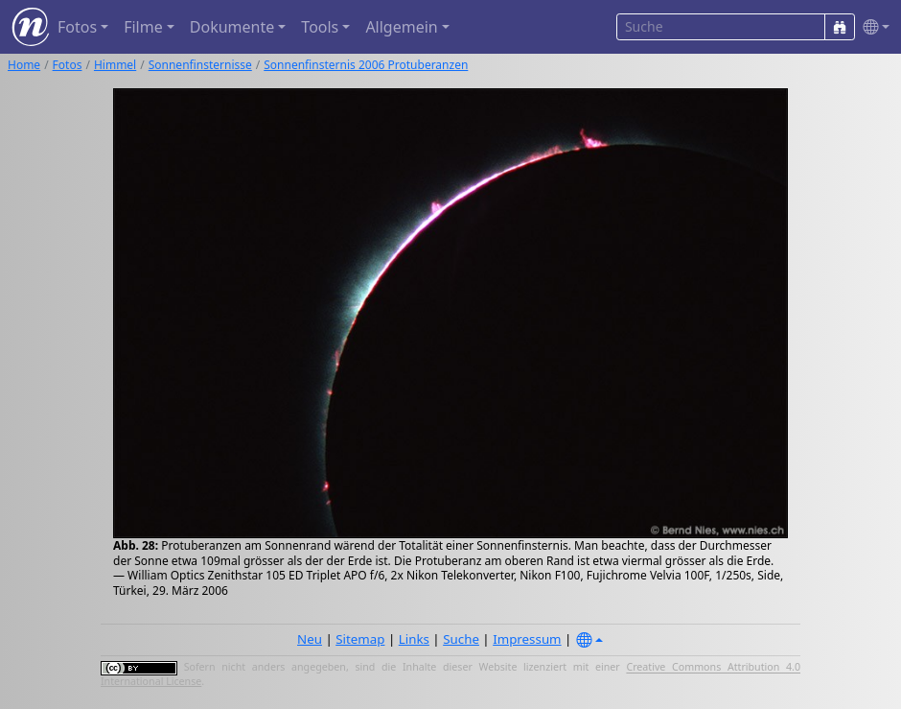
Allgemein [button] (401, 26)
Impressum (527, 639)
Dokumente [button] (232, 26)
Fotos (67, 65)
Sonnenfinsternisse (200, 65)
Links (414, 639)
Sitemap (359, 639)
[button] (872, 27)
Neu (309, 639)
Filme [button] (143, 26)
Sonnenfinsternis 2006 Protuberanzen (366, 65)
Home (24, 65)
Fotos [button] (77, 26)
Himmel (115, 65)
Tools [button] (319, 26)
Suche (461, 639)
